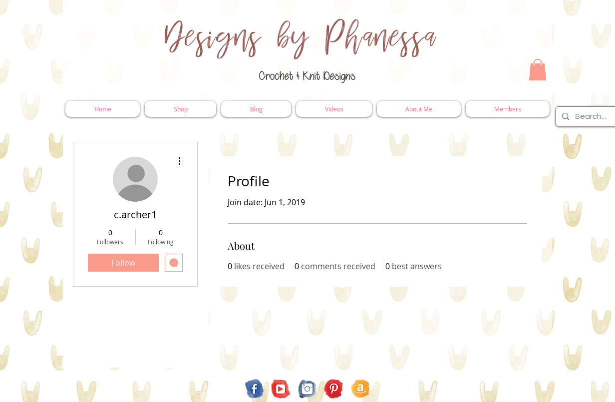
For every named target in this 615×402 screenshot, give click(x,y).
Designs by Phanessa (301, 37)
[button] (538, 69)
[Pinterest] (333, 389)
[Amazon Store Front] (360, 389)
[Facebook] (254, 389)
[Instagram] (307, 389)
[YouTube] (281, 389)
